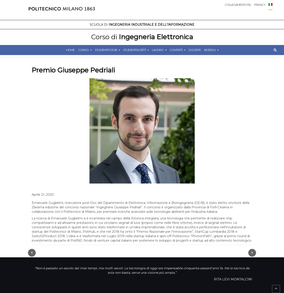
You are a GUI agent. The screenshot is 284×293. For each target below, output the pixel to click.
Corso (83, 50)
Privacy (259, 4)
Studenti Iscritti (134, 50)
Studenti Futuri (106, 50)
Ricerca (209, 50)
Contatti (176, 50)
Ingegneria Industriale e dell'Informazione (142, 25)
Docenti (195, 50)
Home (70, 50)
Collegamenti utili (238, 4)
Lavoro (158, 50)
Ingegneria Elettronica (142, 37)
